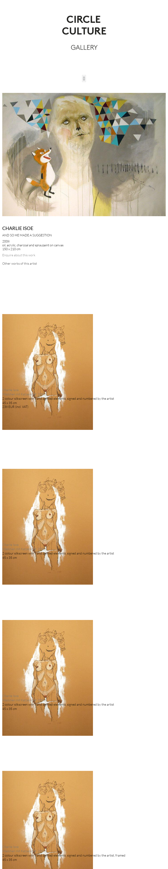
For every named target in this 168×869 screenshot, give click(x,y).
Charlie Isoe (17, 228)
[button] (84, 78)
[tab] (19, 263)
